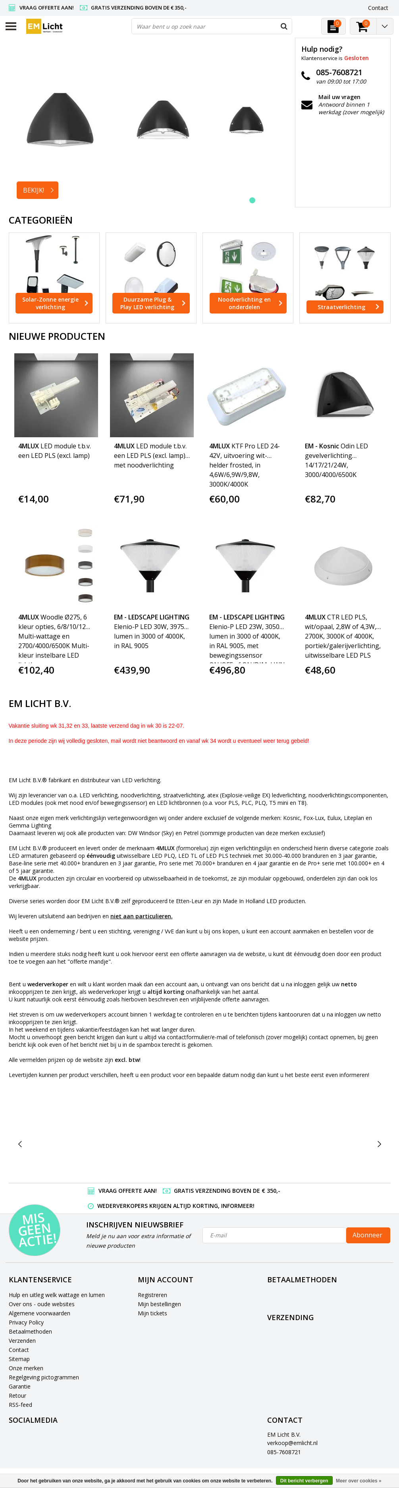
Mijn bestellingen (159, 1304)
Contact (19, 1350)
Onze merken (26, 1368)
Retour (17, 1395)
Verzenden (22, 1340)
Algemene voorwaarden (39, 1313)
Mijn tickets (152, 1313)
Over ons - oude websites (42, 1304)
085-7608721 (284, 1452)
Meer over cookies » (359, 1481)
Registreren (152, 1295)
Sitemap (19, 1359)
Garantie (20, 1386)
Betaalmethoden (30, 1331)
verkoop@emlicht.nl (292, 1443)
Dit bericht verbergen (304, 1481)
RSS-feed (20, 1404)
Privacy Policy (26, 1322)
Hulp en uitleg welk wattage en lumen (57, 1295)
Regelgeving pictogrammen (44, 1377)
